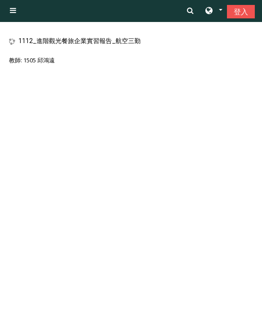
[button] (213, 11)
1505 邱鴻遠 (39, 60)
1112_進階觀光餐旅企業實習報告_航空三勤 (79, 40)
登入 (241, 12)
